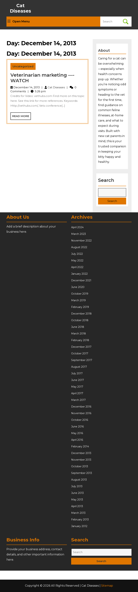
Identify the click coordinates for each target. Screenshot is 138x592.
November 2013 (81, 581)
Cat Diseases (20, 8)
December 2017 (81, 468)
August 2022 (79, 369)
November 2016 (81, 535)
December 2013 (81, 575)
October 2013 (79, 588)
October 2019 (79, 415)
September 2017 (81, 482)
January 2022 (79, 395)
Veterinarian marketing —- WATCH (42, 77)
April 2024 (77, 349)
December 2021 (81, 402)
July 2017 (77, 495)
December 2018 (81, 435)
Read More (21, 117)
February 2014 (80, 568)
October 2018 (79, 442)
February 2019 (80, 428)
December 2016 (81, 528)
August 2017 (79, 488)
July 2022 (77, 375)
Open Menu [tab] (18, 21)
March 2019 (78, 422)
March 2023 (78, 355)
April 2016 (77, 561)
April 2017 (77, 515)
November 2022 (81, 362)
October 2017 (79, 475)
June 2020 (77, 409)
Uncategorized (23, 66)
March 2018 (78, 455)
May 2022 (77, 382)
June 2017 (77, 502)
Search (106, 179)
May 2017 (77, 508)
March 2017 (78, 521)
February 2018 (80, 462)
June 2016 (77, 548)
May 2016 (77, 555)
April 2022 (77, 389)
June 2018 (77, 448)
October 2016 (79, 541)
